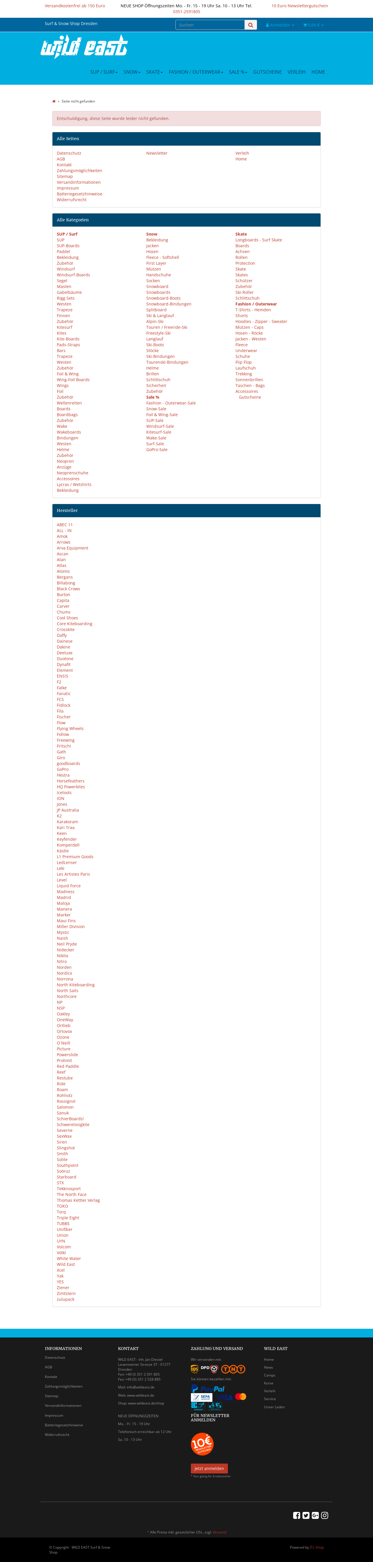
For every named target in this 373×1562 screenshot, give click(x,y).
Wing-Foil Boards (73, 379)
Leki (60, 868)
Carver (63, 606)
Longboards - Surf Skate (258, 240)
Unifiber (65, 1229)
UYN (61, 1241)
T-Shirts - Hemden (253, 309)
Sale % (238, 72)
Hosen (152, 251)
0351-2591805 (186, 11)
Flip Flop (243, 362)
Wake (62, 426)
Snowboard (157, 286)
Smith (62, 1153)
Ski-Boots (155, 344)
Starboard (66, 1177)
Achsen (242, 251)
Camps (269, 1375)
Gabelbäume (69, 292)
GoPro (62, 769)
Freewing (66, 740)
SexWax (64, 1136)
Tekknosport (69, 1188)
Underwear (246, 350)
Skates (241, 275)
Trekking (243, 374)
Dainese (65, 641)
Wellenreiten (69, 403)
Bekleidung (68, 257)
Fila (60, 711)
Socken (153, 280)
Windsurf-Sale (160, 426)
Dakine (63, 647)
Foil (60, 391)
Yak (60, 1276)
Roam (62, 1089)
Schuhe (242, 356)
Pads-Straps (68, 344)
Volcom (64, 1247)
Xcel (61, 1270)
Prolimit (64, 1060)
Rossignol (66, 1101)
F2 (59, 682)
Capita (63, 600)
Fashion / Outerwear (196, 72)
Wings (63, 385)
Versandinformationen (79, 182)
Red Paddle (68, 1066)
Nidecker (65, 950)
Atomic (63, 571)
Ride (61, 1083)
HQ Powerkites (71, 786)
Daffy (62, 635)
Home (318, 72)
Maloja (63, 903)
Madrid (64, 897)
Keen (62, 833)
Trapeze (65, 309)
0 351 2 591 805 (147, 1374)
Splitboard (156, 309)
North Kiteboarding (76, 984)
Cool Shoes (67, 618)
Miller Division (71, 926)
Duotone (65, 658)
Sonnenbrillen (249, 379)
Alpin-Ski (154, 321)
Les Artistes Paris (73, 874)
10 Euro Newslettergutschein (300, 5)
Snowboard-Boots (163, 298)
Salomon (65, 1107)
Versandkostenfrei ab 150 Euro (75, 5)
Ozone (63, 1037)
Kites (61, 333)
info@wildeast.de (140, 1387)
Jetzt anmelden (209, 1468)
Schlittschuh (158, 379)
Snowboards (158, 292)
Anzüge (64, 467)
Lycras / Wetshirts (74, 484)
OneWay (65, 1019)
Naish (62, 938)
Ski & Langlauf (160, 315)
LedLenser (67, 862)
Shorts (241, 315)
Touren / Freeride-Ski (166, 327)
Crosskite (66, 629)
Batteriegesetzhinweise (79, 194)
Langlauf (154, 339)
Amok (62, 536)
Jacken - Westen (250, 339)
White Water (69, 1258)
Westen (64, 304)
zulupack (65, 1299)
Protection (245, 263)
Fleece (241, 344)
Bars (61, 350)
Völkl (61, 1252)
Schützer (244, 280)
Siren (62, 1142)
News (268, 1367)
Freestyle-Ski (158, 333)
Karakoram (67, 821)
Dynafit (64, 664)
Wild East (66, 1264)
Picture (64, 1049)
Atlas (61, 565)
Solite (62, 1159)
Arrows (64, 542)
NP (59, 1002)
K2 (59, 816)
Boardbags (67, 414)
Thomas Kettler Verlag (78, 1200)
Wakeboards (69, 432)
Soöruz (63, 1171)
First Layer (156, 263)
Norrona (65, 979)
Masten (64, 286)
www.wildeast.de (140, 1395)
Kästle (63, 851)
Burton (63, 594)
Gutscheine (267, 72)
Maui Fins (66, 920)
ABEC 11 (65, 524)
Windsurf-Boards (73, 275)
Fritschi (64, 746)
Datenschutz (69, 153)
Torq (61, 1212)
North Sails (67, 990)
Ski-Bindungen (160, 356)
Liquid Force (69, 885)
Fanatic (64, 693)
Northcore (67, 996)
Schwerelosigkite (73, 1124)
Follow (63, 734)
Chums (64, 612)
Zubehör (65, 263)
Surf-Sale (155, 443)
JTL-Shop (317, 1547)
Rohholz (65, 1095)
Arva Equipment (72, 548)
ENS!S (62, 676)
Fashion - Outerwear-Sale (171, 403)
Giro (61, 757)
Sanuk (63, 1113)
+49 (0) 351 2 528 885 (143, 1379)
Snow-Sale (156, 408)
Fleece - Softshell (162, 257)
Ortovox (64, 1031)
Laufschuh (245, 368)
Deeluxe (65, 652)
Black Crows (68, 588)
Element (65, 670)
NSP (61, 1008)
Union (62, 1235)
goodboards (68, 763)
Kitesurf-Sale (158, 432)
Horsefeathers (71, 781)
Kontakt (64, 164)
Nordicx (64, 973)
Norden (64, 967)
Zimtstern (66, 1293)
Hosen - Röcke (249, 333)
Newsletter (157, 153)
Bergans (65, 577)
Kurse (268, 1383)
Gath (61, 752)
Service (270, 1398)
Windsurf (66, 269)
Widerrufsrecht (72, 199)
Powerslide (67, 1054)
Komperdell (68, 845)
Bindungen (67, 438)
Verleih (297, 72)
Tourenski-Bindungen (167, 362)
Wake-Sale (156, 438)
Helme (63, 449)
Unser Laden (274, 1406)
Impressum (68, 188)
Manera (64, 909)
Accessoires (68, 478)
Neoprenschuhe (72, 473)
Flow (61, 722)
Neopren (65, 461)
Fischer (64, 717)
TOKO (62, 1206)
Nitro (62, 961)
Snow (132, 72)
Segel (62, 280)
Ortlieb (64, 1025)
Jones (62, 804)
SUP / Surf (104, 72)
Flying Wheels (70, 728)
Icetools (64, 792)
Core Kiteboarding (74, 623)
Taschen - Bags (250, 385)
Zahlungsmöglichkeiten (79, 170)
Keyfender (67, 839)
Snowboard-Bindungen (168, 304)
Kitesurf (64, 327)
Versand (219, 1532)
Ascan (62, 553)
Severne (65, 1130)
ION (60, 798)
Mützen (153, 269)
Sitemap (65, 176)
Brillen (152, 374)
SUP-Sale (154, 420)
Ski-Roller (244, 292)
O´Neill (63, 1043)
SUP (60, 240)
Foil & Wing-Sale (162, 414)
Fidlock (63, 705)
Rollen (241, 257)
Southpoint (67, 1165)
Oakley (63, 1014)
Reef (61, 1072)
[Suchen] (210, 25)
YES (60, 1281)
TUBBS (63, 1223)
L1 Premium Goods (75, 856)
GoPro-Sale (157, 449)
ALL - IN (64, 530)
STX (60, 1182)
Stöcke (152, 350)
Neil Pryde (67, 944)
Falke (62, 687)
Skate (154, 72)
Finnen (63, 315)
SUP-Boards (68, 245)
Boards (64, 408)
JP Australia (68, 810)
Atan (61, 559)
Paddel (63, 251)
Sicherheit (156, 385)
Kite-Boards (68, 339)
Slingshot (66, 1148)
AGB (61, 159)
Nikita (62, 955)
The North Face (72, 1194)
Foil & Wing (68, 374)
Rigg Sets (66, 298)
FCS (60, 699)
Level (62, 880)
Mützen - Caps (249, 327)
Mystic (63, 932)
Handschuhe (158, 275)
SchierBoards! (70, 1118)
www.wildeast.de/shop (146, 1403)
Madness (66, 891)
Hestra (63, 775)
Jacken (152, 245)
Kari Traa (66, 827)
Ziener (63, 1287)
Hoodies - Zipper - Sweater (261, 321)
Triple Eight (68, 1217)
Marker (64, 915)
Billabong (66, 583)
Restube (65, 1078)
